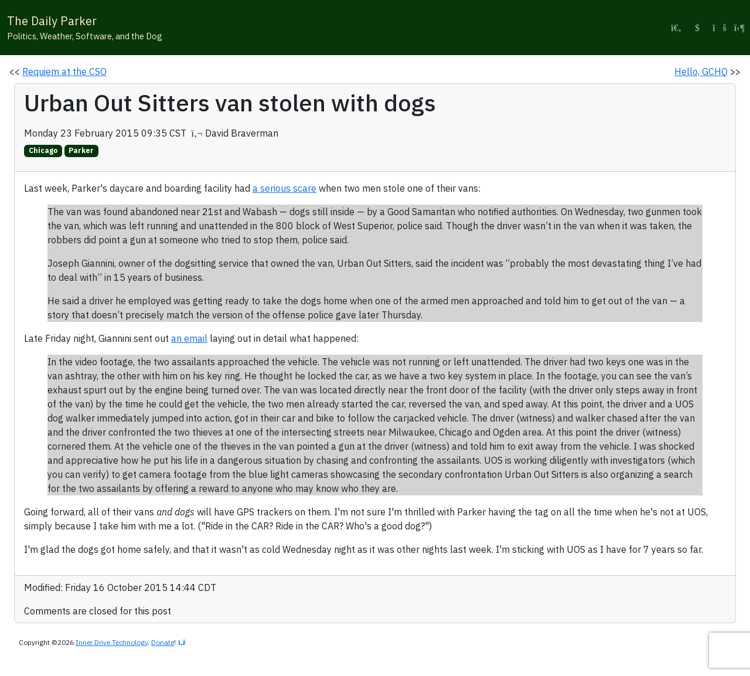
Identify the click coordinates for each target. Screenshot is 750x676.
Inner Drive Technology (112, 642)
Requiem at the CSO (64, 71)
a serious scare (284, 188)
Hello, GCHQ (701, 71)
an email (189, 338)
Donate (162, 642)
